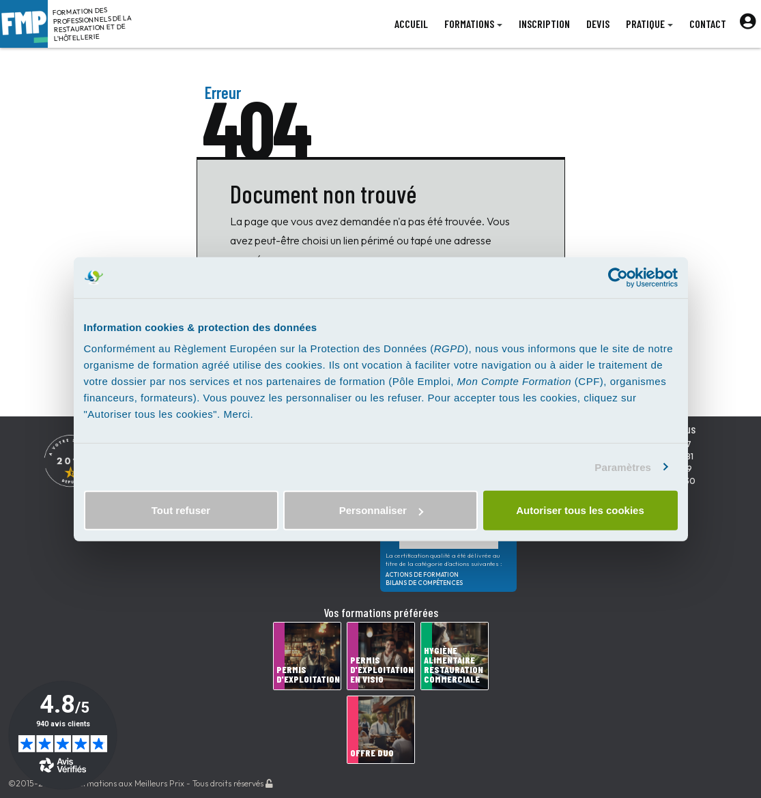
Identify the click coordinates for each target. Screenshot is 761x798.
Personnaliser (381, 510)
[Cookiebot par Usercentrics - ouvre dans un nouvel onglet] (618, 277)
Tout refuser (181, 510)
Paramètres (622, 466)
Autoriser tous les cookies (580, 510)
